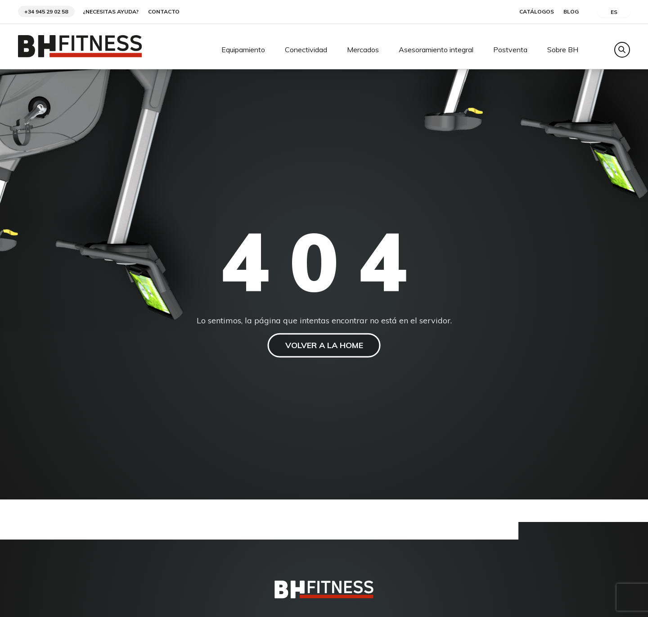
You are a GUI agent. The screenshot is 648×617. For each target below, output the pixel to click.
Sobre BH (562, 50)
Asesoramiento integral (436, 50)
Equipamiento (243, 50)
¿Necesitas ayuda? (111, 11)
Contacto (164, 11)
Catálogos (536, 11)
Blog (571, 11)
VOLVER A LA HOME (324, 345)
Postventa (510, 50)
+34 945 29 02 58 (46, 11)
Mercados (363, 50)
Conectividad (306, 50)
